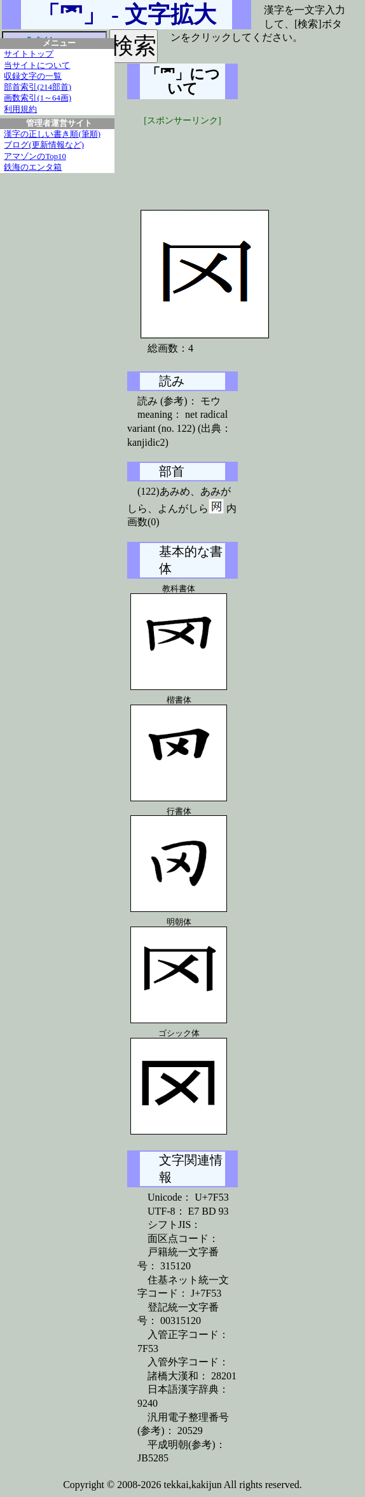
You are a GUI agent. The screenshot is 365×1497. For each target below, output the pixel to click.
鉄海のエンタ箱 (33, 167)
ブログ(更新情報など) (44, 145)
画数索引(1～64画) (37, 97)
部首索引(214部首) (37, 87)
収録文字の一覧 (33, 76)
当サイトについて (37, 65)
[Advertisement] (222, 159)
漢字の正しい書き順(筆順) (52, 134)
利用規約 (20, 109)
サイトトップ (28, 54)
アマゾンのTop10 (35, 156)
